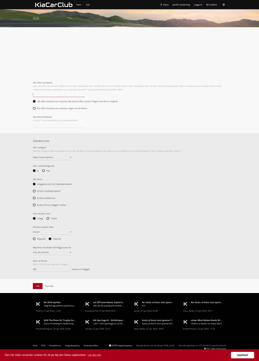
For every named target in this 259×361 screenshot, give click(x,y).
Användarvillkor (91, 345)
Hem (35, 345)
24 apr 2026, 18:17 (204, 310)
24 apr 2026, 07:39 (62, 328)
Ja (36, 170)
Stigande (39, 238)
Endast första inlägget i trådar (49, 204)
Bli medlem (211, 4)
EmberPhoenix (190, 328)
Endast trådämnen (44, 198)
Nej (46, 170)
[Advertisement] (129, 52)
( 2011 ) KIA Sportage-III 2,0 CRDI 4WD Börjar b (109, 323)
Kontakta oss (55, 345)
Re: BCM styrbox (52, 302)
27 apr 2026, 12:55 (52, 310)
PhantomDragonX (44, 328)
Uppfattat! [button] (242, 355)
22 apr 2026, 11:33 (206, 328)
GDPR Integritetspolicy (120, 345)
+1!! (143, 305)
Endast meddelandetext (47, 191)
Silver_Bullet (188, 310)
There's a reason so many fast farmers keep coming (207, 323)
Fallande (55, 238)
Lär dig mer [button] (94, 355)
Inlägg (38, 218)
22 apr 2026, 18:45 (155, 328)
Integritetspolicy (72, 345)
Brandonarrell (91, 310)
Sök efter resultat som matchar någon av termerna (60, 108)
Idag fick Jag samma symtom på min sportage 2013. (60, 305)
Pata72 (39, 310)
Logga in (198, 4)
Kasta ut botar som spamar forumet (158, 320)
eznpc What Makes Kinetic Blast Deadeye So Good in (207, 320)
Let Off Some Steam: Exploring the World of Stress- (109, 302)
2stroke (88, 328)
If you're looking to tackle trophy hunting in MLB (60, 323)
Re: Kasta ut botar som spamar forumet (158, 302)
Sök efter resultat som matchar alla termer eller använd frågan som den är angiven (75, 101)
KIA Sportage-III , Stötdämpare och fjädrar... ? (109, 320)
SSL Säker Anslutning (215, 348)
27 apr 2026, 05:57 (107, 310)
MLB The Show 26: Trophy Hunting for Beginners (60, 320)
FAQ (43, 345)
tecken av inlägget (61, 269)
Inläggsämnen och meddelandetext (52, 184)
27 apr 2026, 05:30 (149, 310)
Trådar (51, 218)
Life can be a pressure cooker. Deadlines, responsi (109, 305)
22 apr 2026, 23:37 (101, 328)
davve (136, 310)
